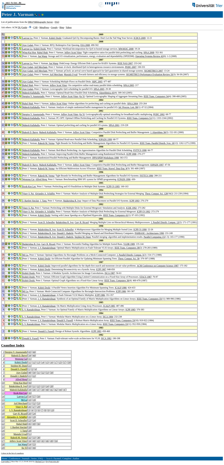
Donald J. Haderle (65, 233)
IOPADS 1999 (105, 139)
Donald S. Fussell (65, 320)
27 (34, 407)
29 (38, 407)
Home (4, 458)
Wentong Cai (28, 179)
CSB (35, 27)
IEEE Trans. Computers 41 (115, 215)
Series (34, 458)
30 (30, 393)
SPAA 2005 (128, 85)
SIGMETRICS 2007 (153, 71)
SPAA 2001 (114, 125)
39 (43, 389)
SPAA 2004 (132, 103)
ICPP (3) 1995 (113, 186)
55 (34, 444)
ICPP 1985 (130, 309)
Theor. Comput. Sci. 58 (128, 258)
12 (34, 362)
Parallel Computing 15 (154, 237)
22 (34, 376)
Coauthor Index (12, 345)
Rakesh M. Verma (46, 143)
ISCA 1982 (106, 338)
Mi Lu (25, 255)
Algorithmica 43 (106, 92)
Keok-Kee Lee (29, 186)
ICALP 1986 (121, 287)
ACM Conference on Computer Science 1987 (157, 265)
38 (38, 437)
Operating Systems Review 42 (149, 56)
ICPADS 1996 (123, 179)
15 (47, 362)
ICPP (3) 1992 (143, 211)
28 (51, 386)
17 (56, 362)
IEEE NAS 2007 (125, 63)
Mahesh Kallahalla (31, 92)
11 (30, 362)
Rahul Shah (42, 52)
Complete (66, 458)
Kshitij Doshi (55, 38)
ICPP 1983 (96, 331)
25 (60, 362)
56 (30, 383)
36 (34, 389)
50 (34, 372)
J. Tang (43, 201)
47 (65, 389)
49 (34, 424)
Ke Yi (82, 96)
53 (47, 372)
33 (34, 437)
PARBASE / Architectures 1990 (149, 233)
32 (30, 437)
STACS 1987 (145, 277)
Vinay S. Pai (28, 193)
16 (51, 362)
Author (76, 458)
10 (3, 383)
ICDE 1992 (131, 208)
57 (64, 362)
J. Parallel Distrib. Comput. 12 (165, 222)
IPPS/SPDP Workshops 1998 (105, 157)
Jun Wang (42, 56)
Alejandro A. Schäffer (45, 193)
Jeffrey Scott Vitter (73, 52)
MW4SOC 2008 (125, 49)
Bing (61, 27)
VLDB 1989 (129, 244)
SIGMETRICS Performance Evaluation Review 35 (149, 74)
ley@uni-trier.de (52, 461)
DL (19, 27)
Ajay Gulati (27, 45)
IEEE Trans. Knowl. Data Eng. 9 (112, 168)
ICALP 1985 (109, 306)
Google (54, 27)
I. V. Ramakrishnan (47, 248)
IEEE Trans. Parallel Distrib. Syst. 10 (157, 143)
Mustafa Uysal (70, 74)
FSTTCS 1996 (146, 175)
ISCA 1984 (108, 317)
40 (34, 355)
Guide (24, 27)
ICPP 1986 (121, 291)
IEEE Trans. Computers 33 (122, 320)
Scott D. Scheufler (46, 222)
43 (30, 352)
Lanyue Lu (27, 38)
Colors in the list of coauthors (12, 453)
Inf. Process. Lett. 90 (128, 107)
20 (30, 386)
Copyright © (6, 461)
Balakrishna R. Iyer (72, 201)
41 (51, 389)
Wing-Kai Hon (29, 52)
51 (38, 372)
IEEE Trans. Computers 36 (116, 280)
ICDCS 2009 (139, 38)
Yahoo (69, 27)
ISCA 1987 (110, 273)
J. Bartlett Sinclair (30, 201)
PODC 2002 (159, 114)
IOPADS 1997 (156, 165)
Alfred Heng (41, 179)
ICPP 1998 (131, 154)
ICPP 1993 (134, 201)
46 (34, 352)
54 (30, 396)
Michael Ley (40, 461)
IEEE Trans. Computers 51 (139, 118)
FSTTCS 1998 (139, 150)
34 (30, 355)
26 (30, 407)
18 (34, 400)
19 (52, 410)
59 (69, 362)
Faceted (57, 458)
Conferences (14, 458)
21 (30, 366)
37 (38, 389)
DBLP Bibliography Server (40, 22)
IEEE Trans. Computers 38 (127, 248)
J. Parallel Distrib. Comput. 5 (130, 255)
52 (43, 372)
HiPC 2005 (97, 81)
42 (56, 389)
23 (43, 386)
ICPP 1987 (101, 269)
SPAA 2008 (148, 52)
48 (30, 372)
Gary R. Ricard (82, 222)
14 (43, 362)
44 (60, 389)
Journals (25, 458)
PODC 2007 (130, 67)
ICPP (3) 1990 (140, 229)
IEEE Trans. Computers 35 (149, 299)
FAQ (57, 22)
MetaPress (44, 27)
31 (30, 359)
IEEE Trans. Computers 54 (156, 96)
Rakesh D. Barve (30, 132)
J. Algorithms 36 (157, 132)
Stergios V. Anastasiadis (33, 96)
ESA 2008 (85, 45)
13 (38, 362)
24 (47, 386)
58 (51, 372)
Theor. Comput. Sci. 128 (156, 193)
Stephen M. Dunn (83, 237)
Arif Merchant (40, 67)
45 (30, 424)
